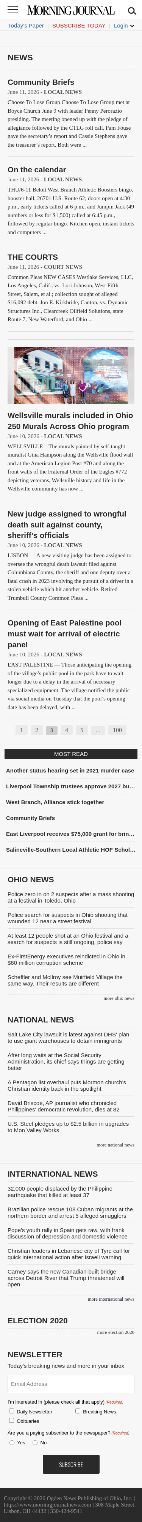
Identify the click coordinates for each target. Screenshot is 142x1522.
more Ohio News (119, 998)
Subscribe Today (79, 25)
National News (41, 1019)
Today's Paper (26, 25)
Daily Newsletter (34, 1412)
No (44, 1442)
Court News (63, 267)
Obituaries (28, 1421)
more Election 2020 (115, 1332)
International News (53, 1173)
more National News (115, 1145)
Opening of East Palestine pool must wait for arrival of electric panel (65, 633)
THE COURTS (33, 257)
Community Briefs (41, 82)
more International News (111, 1299)
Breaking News (99, 1412)
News (20, 57)
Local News (63, 92)
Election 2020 (38, 1320)
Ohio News (31, 879)
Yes (19, 1442)
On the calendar (37, 169)
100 (117, 730)
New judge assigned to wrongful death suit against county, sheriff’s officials (67, 524)
